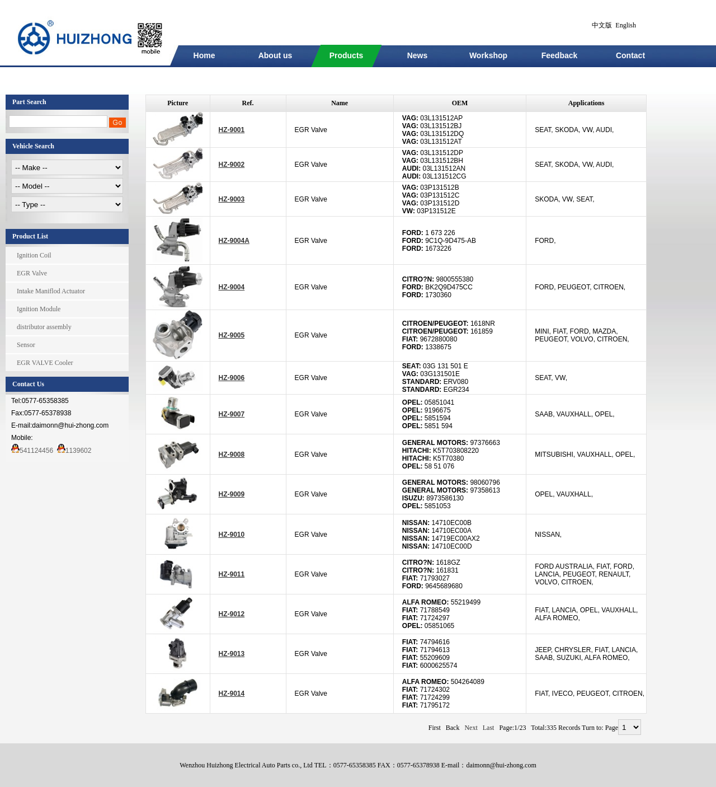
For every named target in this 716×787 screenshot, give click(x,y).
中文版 (602, 25)
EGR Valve (32, 273)
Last (488, 728)
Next (470, 728)
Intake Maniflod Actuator (51, 291)
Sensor (26, 345)
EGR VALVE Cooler (45, 363)
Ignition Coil (34, 255)
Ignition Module (38, 309)
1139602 (74, 451)
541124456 (32, 451)
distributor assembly (44, 327)
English (625, 25)
